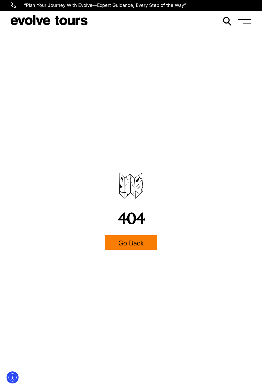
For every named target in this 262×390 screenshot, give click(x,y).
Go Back (131, 243)
